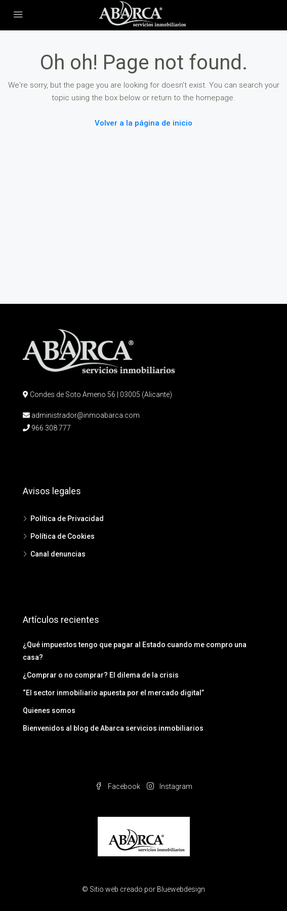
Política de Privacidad (67, 518)
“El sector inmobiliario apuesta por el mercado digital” (113, 693)
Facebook (117, 786)
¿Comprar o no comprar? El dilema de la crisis (101, 675)
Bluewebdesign (181, 889)
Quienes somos (49, 710)
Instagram (169, 786)
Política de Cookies (62, 536)
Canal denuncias (58, 554)
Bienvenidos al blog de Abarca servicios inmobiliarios (113, 728)
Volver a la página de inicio (143, 123)
